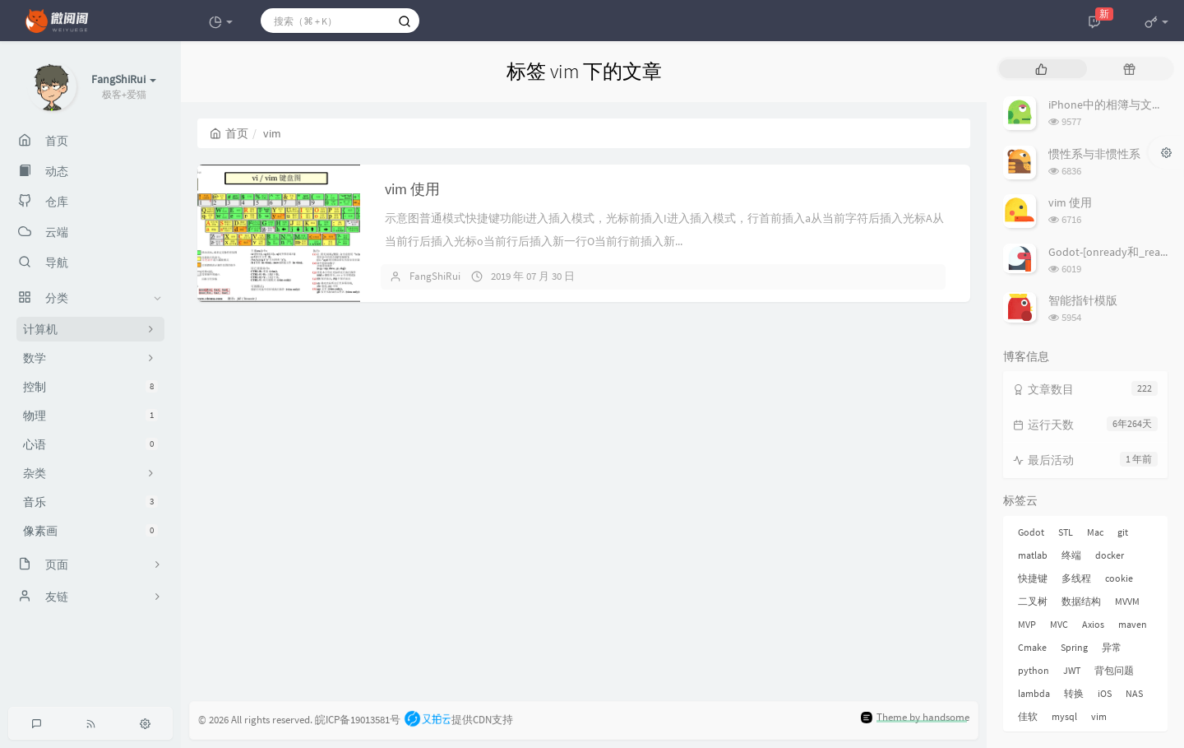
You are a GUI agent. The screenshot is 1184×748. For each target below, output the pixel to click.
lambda (1034, 693)
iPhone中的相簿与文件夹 (1111, 104)
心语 (90, 444)
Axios (1093, 624)
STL (1065, 532)
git (1122, 532)
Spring (1074, 647)
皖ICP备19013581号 (357, 720)
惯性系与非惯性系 (1094, 153)
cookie (1119, 578)
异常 (1112, 647)
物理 (90, 415)
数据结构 (1081, 601)
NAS (1134, 693)
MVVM (1127, 601)
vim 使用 (412, 188)
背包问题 (1114, 670)
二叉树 (1033, 601)
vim (1099, 716)
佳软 (1028, 716)
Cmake (1032, 647)
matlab (1033, 555)
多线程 (1076, 578)
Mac (1095, 532)
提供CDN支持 (458, 720)
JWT (1071, 670)
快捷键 (1033, 578)
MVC (1059, 624)
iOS (1105, 693)
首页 (229, 133)
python (1033, 670)
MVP (1027, 624)
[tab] (1041, 69)
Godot (1031, 532)
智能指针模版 (1082, 300)
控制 (90, 386)
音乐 (90, 502)
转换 (1074, 693)
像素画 (90, 530)
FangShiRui (434, 276)
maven (1132, 624)
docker (1109, 555)
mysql (1064, 716)
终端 (1071, 555)
